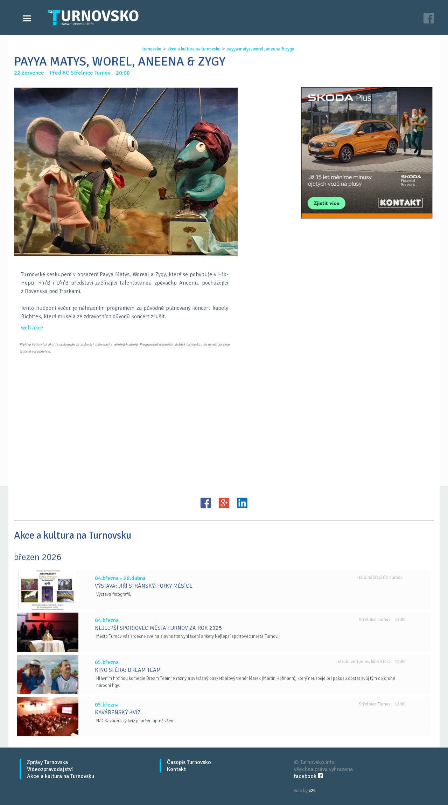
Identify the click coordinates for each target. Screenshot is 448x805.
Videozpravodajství (50, 769)
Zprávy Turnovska (47, 762)
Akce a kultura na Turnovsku (60, 776)
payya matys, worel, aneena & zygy (260, 49)
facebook (308, 776)
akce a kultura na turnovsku (193, 49)
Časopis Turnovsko (189, 762)
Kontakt (176, 769)
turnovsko (151, 49)
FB (205, 502)
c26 (312, 790)
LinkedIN (242, 502)
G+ (224, 502)
